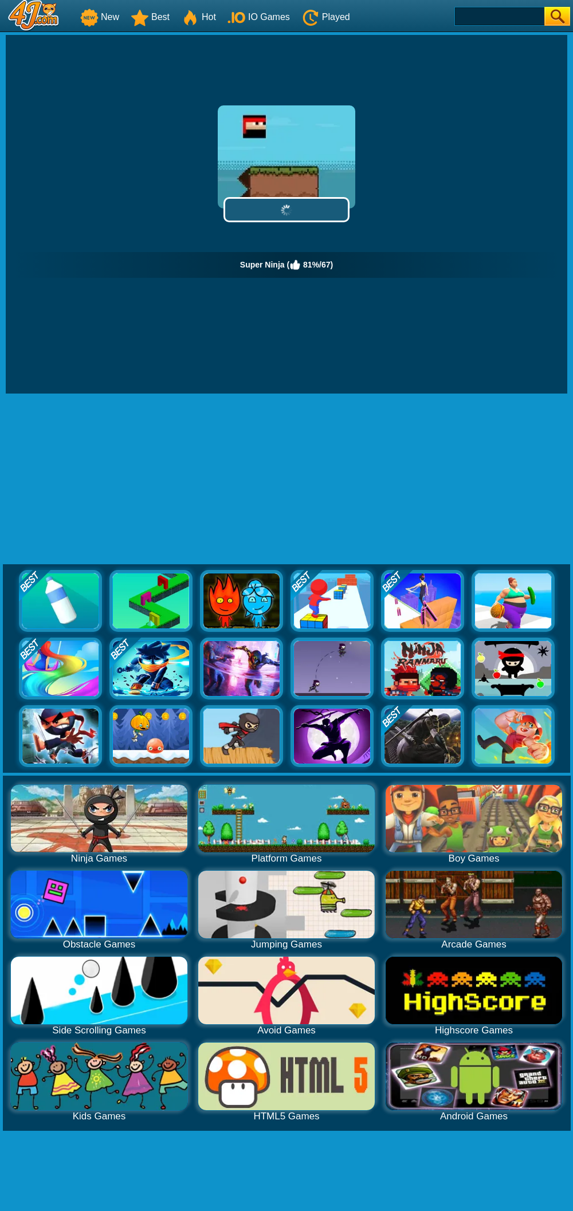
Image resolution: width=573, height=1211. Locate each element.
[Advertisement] (286, 479)
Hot (198, 17)
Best (150, 17)
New (99, 17)
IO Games (258, 17)
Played (325, 17)
